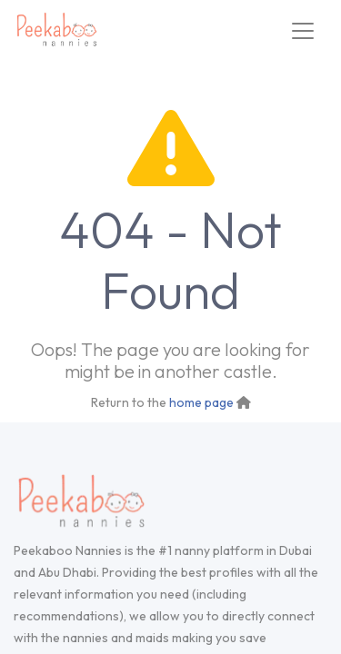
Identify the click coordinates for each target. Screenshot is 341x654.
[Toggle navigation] (302, 31)
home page (201, 402)
